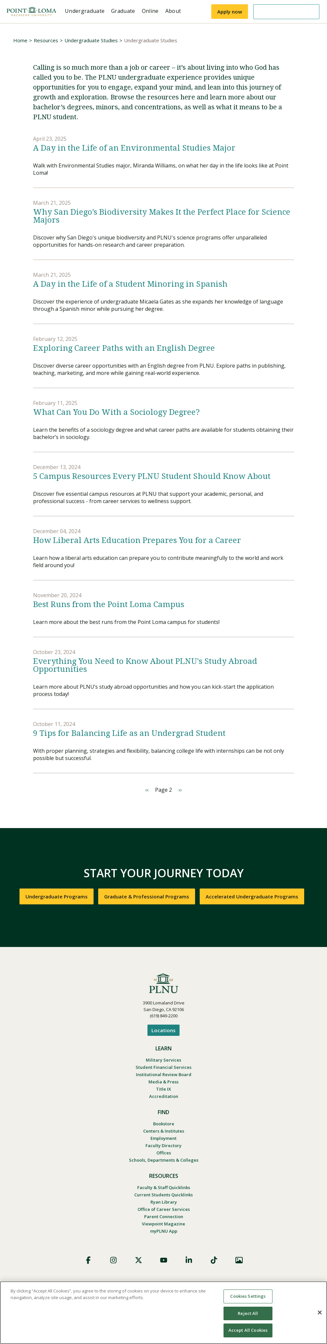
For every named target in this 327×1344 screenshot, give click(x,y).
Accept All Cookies (247, 1330)
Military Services (163, 1060)
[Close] (319, 1312)
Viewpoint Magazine (163, 1224)
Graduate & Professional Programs (146, 896)
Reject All (248, 1313)
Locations (163, 1030)
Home (20, 40)
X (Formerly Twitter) (138, 1260)
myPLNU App (163, 1231)
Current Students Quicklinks (163, 1195)
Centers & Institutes (163, 1131)
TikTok (214, 1260)
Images (239, 1260)
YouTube (163, 1260)
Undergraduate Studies (91, 40)
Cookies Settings (248, 1296)
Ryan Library (163, 1202)
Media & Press (163, 1082)
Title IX (163, 1089)
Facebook (88, 1260)
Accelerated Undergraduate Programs (252, 896)
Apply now (229, 11)
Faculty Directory (163, 1145)
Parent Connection (163, 1216)
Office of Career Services (164, 1209)
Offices (163, 1153)
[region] (163, 1312)
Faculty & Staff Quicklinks (163, 1187)
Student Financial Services (163, 1067)
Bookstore (163, 1124)
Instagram (113, 1260)
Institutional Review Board (163, 1074)
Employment (163, 1138)
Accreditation (163, 1096)
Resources (46, 40)
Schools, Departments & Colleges (163, 1160)
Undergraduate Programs (56, 896)
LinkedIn (189, 1260)
